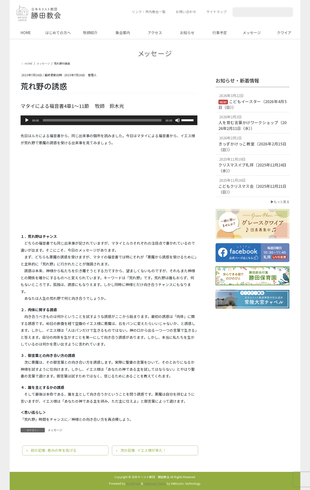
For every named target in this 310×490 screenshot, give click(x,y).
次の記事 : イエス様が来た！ (143, 450)
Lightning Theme (155, 483)
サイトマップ (216, 11)
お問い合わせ (186, 11)
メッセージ (55, 430)
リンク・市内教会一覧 (149, 11)
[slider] (102, 120)
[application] (109, 120)
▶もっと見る (280, 201)
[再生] (26, 120)
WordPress (133, 483)
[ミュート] (177, 120)
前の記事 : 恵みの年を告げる (54, 450)
